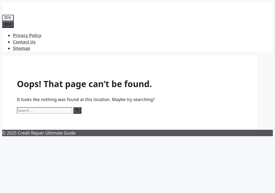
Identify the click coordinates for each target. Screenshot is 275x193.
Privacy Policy (27, 35)
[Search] (77, 110)
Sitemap (21, 48)
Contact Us (24, 42)
